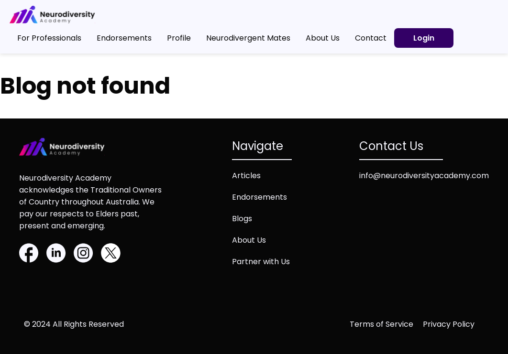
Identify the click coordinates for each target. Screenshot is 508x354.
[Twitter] (111, 254)
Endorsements (259, 197)
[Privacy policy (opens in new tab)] (453, 324)
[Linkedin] (56, 254)
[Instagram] (83, 254)
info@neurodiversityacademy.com (424, 175)
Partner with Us (261, 261)
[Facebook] (29, 254)
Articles (246, 175)
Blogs (242, 218)
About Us (249, 240)
